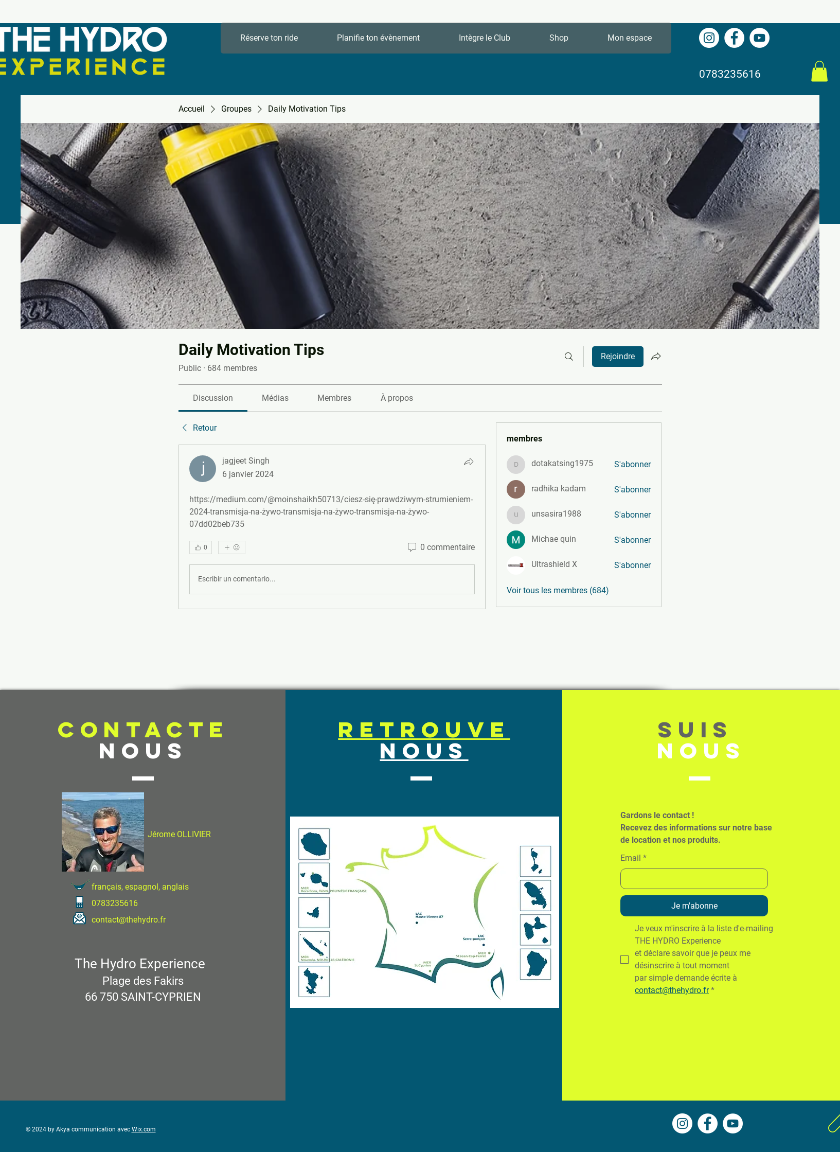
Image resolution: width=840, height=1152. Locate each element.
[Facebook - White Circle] (734, 38)
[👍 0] (200, 547)
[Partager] (468, 461)
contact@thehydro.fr (129, 920)
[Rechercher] (569, 356)
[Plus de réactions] (231, 547)
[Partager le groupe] (656, 356)
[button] (819, 71)
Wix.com (144, 1129)
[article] (332, 527)
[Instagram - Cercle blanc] (709, 38)
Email (633, 858)
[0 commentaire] (440, 547)
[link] (213, 398)
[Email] (691, 879)
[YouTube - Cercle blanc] (759, 38)
